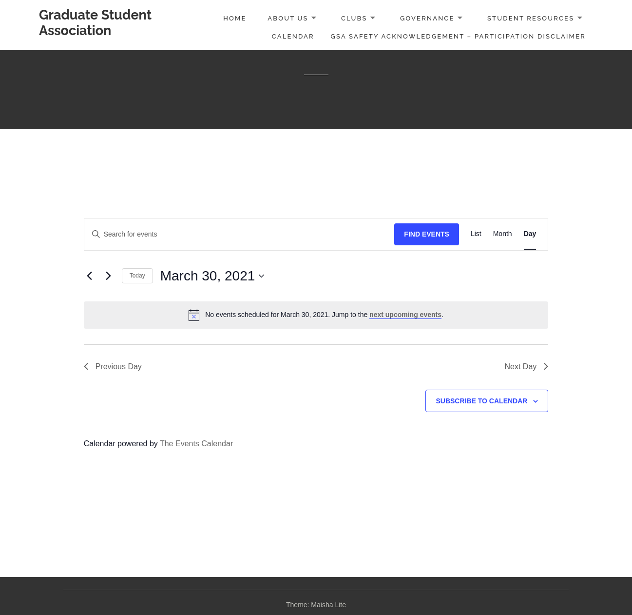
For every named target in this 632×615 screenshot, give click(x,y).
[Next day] (109, 276)
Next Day (527, 366)
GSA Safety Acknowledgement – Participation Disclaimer (458, 36)
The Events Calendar (196, 443)
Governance (427, 18)
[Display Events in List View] (476, 234)
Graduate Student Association (95, 22)
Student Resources (530, 18)
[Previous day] (90, 276)
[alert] (316, 315)
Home (234, 18)
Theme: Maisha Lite (316, 605)
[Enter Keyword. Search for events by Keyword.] (239, 234)
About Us (288, 18)
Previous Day (113, 366)
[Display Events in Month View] (502, 234)
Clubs (354, 18)
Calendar (293, 36)
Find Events (426, 234)
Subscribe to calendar (481, 401)
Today (137, 275)
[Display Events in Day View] (530, 234)
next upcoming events (405, 314)
